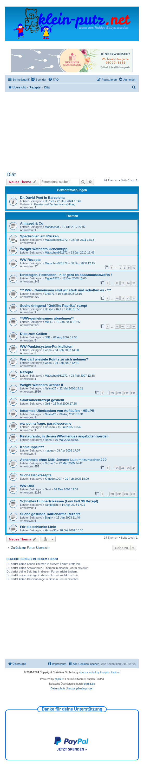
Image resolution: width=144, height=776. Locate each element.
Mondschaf (52, 226)
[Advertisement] (72, 132)
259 (133, 393)
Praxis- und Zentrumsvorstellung (54, 204)
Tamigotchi (51, 504)
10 (134, 267)
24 (128, 283)
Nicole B (50, 463)
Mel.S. (49, 321)
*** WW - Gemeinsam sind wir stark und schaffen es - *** (65, 290)
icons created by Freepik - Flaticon (100, 672)
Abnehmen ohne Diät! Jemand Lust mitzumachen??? (63, 460)
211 (119, 494)
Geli (47, 403)
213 (133, 494)
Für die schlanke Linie (38, 527)
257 (119, 393)
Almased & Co (31, 223)
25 (134, 283)
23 (122, 283)
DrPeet (49, 201)
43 (117, 468)
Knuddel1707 (53, 478)
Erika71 (49, 293)
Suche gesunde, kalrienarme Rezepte (50, 514)
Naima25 (50, 388)
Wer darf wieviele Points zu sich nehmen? (54, 359)
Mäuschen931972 (56, 239)
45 (128, 468)
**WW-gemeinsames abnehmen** (47, 318)
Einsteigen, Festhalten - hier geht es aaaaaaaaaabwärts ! (66, 275)
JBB (47, 337)
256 (112, 393)
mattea (49, 450)
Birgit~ (49, 517)
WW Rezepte (30, 260)
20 (117, 298)
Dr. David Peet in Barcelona (42, 198)
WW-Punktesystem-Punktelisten (46, 346)
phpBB (58, 679)
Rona (48, 439)
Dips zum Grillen (33, 334)
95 (117, 326)
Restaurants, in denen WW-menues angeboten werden (64, 436)
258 (126, 393)
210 (112, 494)
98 (134, 326)
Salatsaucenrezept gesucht (42, 400)
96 (122, 326)
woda (48, 350)
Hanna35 (50, 530)
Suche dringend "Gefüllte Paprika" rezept (53, 306)
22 (117, 283)
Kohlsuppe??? (32, 447)
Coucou (50, 427)
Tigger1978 (52, 278)
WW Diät (27, 486)
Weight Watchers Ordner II (41, 385)
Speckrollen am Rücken (39, 236)
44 (122, 468)
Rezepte (26, 372)
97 (128, 326)
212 (126, 494)
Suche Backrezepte (35, 475)
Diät (11, 174)
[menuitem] (39, 79)
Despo (49, 309)
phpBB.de (89, 683)
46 (134, 468)
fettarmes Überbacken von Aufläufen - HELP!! (57, 411)
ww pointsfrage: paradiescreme (45, 423)
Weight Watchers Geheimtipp (43, 249)
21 (122, 298)
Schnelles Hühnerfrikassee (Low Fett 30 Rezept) (59, 501)
